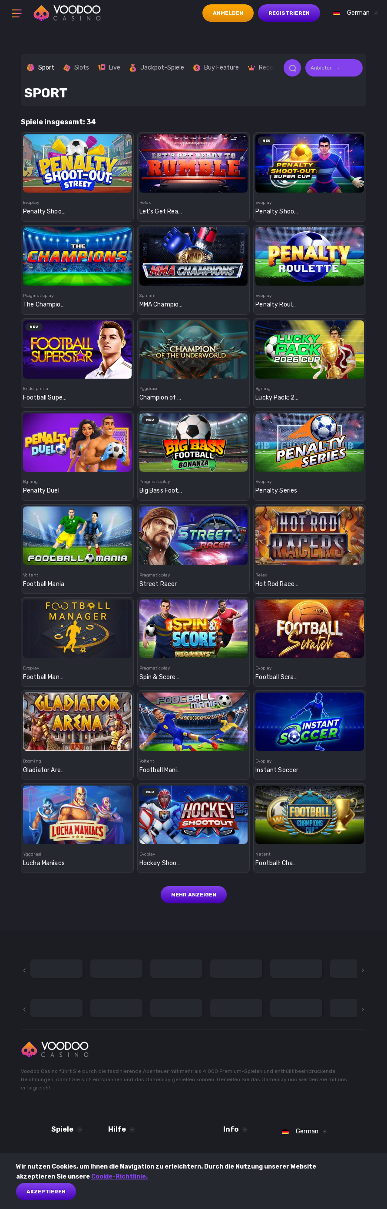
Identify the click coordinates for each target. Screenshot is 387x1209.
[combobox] (353, 13)
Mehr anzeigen (193, 895)
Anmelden (228, 13)
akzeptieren (46, 1192)
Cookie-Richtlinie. (119, 1176)
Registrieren (289, 13)
